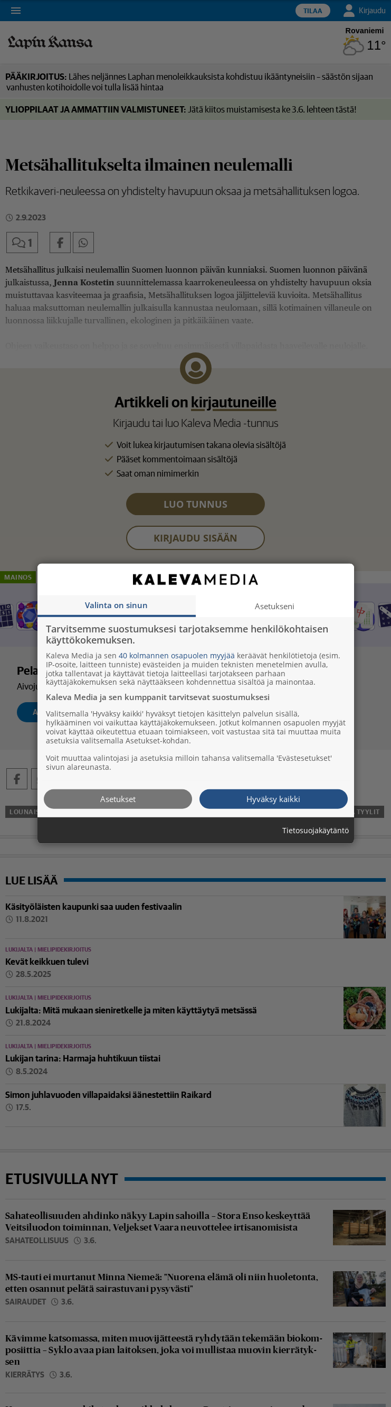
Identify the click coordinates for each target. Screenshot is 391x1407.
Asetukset (118, 798)
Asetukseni (274, 605)
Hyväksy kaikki (273, 798)
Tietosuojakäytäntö (315, 830)
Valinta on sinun (116, 604)
